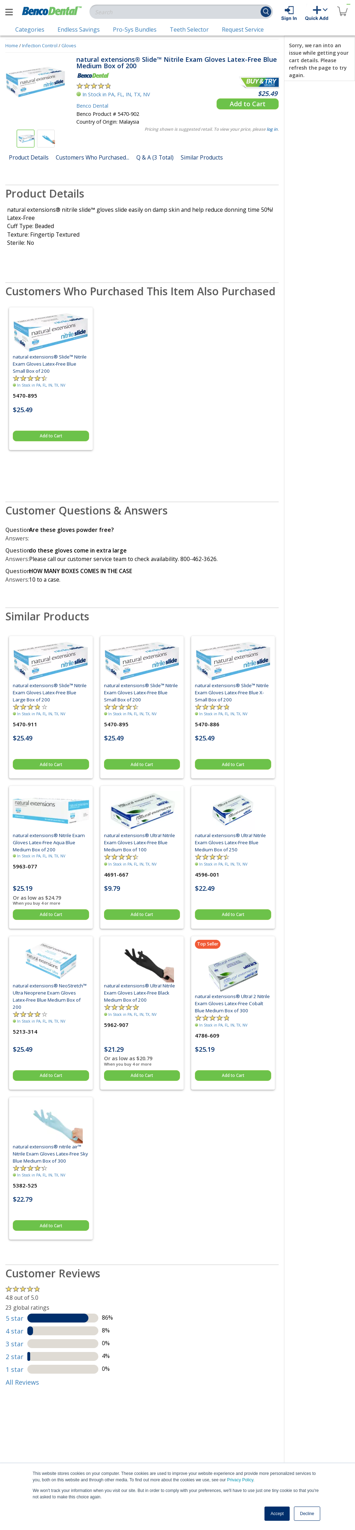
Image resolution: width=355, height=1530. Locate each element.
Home (11, 45)
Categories (29, 29)
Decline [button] (307, 1513)
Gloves (68, 45)
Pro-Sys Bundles (135, 29)
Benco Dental (92, 105)
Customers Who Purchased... (92, 157)
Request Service (243, 29)
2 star (14, 1356)
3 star (14, 1344)
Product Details (29, 157)
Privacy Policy (240, 1479)
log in (272, 129)
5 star (14, 1318)
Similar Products (202, 157)
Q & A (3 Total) (155, 157)
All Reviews (22, 1382)
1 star (14, 1369)
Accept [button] (277, 1513)
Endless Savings (79, 29)
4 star (14, 1331)
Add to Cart (248, 103)
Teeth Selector (189, 29)
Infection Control (40, 45)
